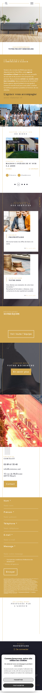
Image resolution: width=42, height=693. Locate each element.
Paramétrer (18, 680)
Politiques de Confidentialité (24, 594)
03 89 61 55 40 (11, 467)
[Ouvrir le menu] (32, 3)
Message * (9, 549)
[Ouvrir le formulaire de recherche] (6, 3)
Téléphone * (10, 526)
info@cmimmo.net (12, 471)
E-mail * (8, 538)
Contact (39, 202)
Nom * (7, 504)
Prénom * (9, 515)
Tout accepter (18, 685)
